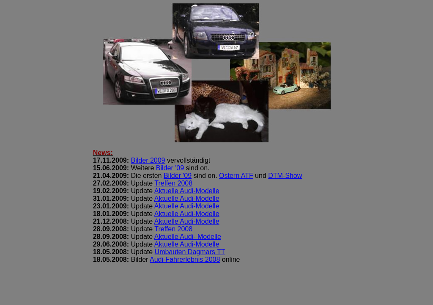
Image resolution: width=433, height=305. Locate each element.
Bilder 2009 (148, 160)
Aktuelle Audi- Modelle (187, 236)
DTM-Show (285, 175)
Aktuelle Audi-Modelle (186, 190)
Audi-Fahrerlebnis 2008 (185, 259)
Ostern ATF (236, 175)
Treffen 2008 (173, 183)
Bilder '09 (170, 168)
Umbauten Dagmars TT (190, 251)
